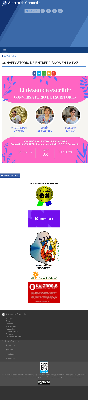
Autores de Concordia (21, 2)
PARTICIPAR (32, 11)
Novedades (9, 56)
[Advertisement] (44, 31)
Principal (9, 319)
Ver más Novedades (10, 175)
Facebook (10, 345)
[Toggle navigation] (5, 50)
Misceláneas (11, 326)
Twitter (9, 350)
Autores (9, 321)
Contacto (9, 334)
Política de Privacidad (14, 337)
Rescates (9, 324)
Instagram (10, 354)
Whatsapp (10, 358)
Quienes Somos (12, 332)
